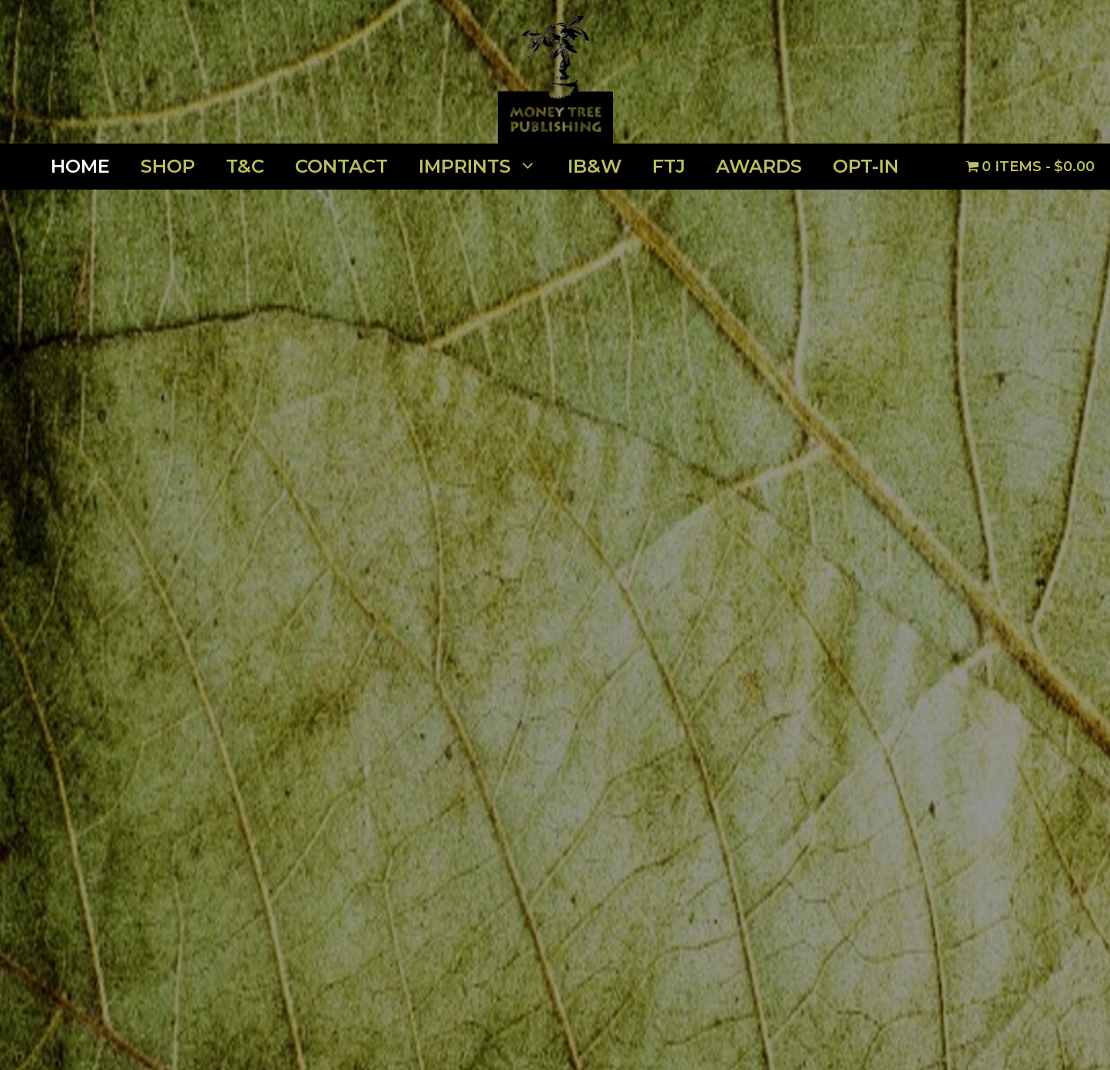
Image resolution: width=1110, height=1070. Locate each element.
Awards (759, 166)
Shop (168, 166)
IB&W (594, 166)
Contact (341, 166)
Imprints (485, 167)
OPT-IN (866, 166)
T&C (245, 166)
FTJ (668, 166)
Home (80, 166)
